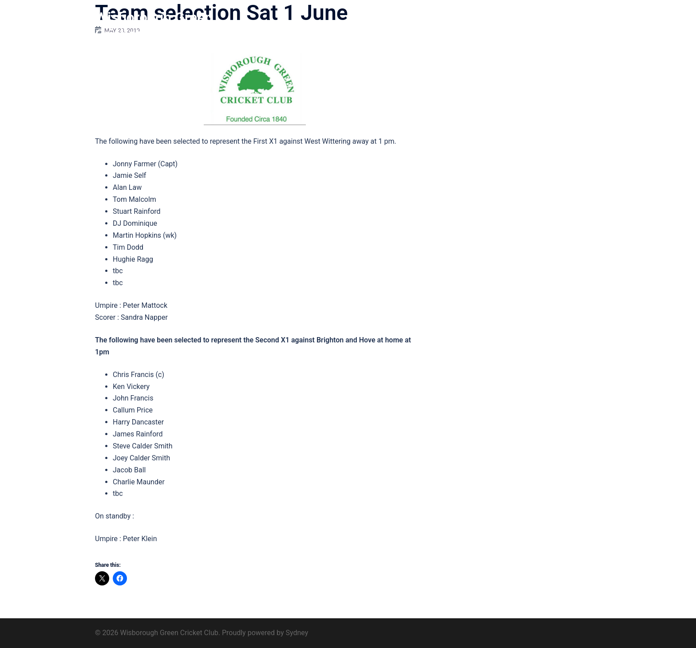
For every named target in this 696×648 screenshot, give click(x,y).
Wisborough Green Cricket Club (154, 26)
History (434, 25)
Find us (542, 25)
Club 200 (468, 25)
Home (374, 25)
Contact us (580, 25)
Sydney (296, 632)
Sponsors (507, 25)
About (403, 25)
